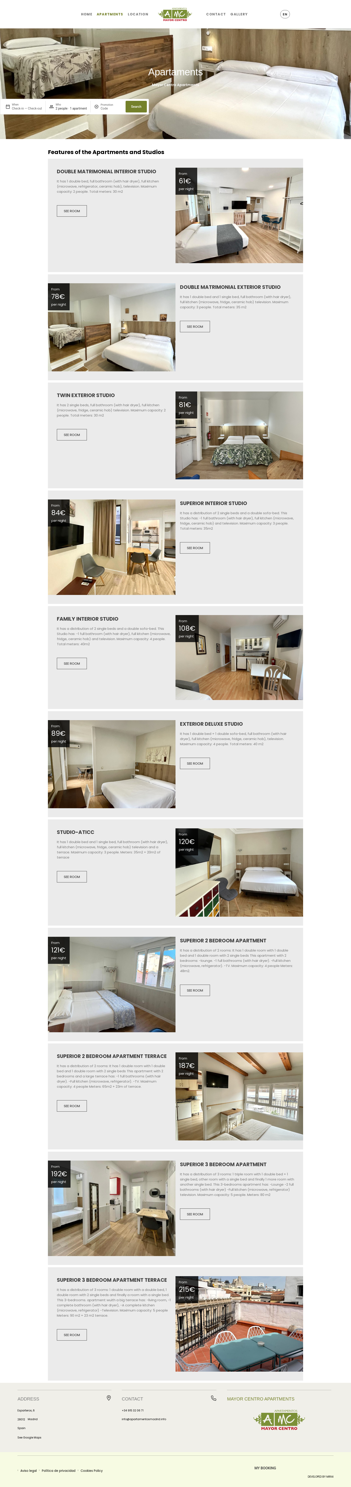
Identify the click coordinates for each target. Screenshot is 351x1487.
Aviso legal (28, 1470)
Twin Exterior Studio (86, 395)
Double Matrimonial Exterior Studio (230, 287)
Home (86, 14)
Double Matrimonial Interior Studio (106, 171)
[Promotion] (111, 108)
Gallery (239, 14)
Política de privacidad (58, 1470)
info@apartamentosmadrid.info (144, 1419)
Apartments (110, 14)
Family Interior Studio (87, 618)
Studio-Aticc (75, 832)
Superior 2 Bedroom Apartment (223, 940)
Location (138, 14)
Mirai (330, 1477)
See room (72, 211)
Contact (216, 14)
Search (136, 107)
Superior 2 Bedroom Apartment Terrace (112, 1056)
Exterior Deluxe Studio (211, 724)
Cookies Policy (92, 1470)
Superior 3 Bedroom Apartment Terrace (112, 1280)
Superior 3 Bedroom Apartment (223, 1164)
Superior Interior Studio (213, 503)
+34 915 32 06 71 (132, 1410)
